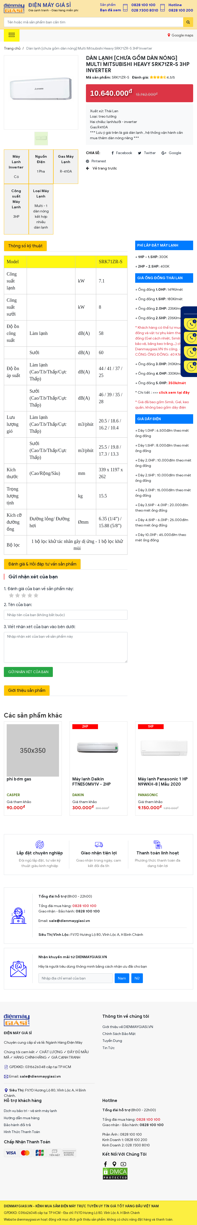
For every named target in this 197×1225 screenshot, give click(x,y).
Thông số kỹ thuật (25, 246)
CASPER (13, 795)
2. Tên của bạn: (18, 604)
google (171, 153)
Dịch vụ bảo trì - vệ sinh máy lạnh (30, 1111)
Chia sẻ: (93, 153)
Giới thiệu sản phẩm (26, 690)
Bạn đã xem (110, 10)
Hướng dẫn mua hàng (22, 1118)
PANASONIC (148, 795)
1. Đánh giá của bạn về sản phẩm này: (39, 592)
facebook (122, 153)
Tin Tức (108, 1048)
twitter (147, 153)
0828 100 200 (181, 10)
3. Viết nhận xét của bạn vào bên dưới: (39, 626)
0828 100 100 (143, 5)
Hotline (175, 5)
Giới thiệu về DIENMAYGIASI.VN (127, 1027)
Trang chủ (12, 48)
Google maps (180, 35)
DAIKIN (78, 795)
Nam (122, 978)
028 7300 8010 (144, 10)
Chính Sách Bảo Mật (119, 1034)
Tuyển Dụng (112, 1041)
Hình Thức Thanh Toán (22, 1132)
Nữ (137, 978)
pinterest (96, 161)
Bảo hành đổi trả (17, 1125)
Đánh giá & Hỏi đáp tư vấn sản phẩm (42, 564)
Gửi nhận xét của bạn (28, 672)
